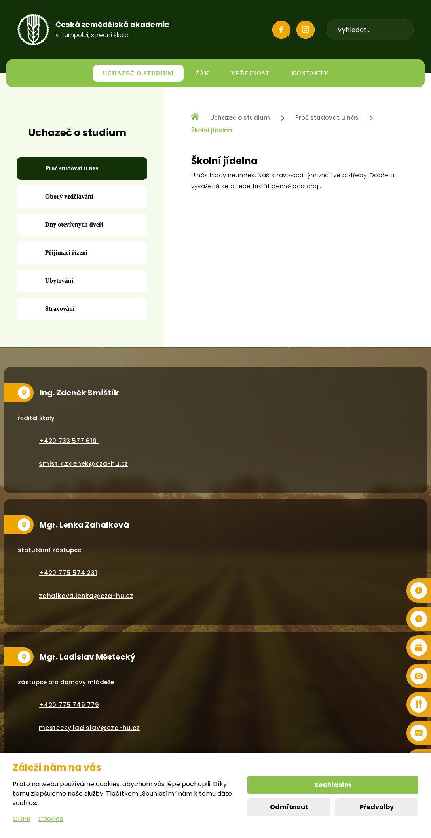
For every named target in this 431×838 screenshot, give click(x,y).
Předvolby (377, 807)
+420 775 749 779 (69, 705)
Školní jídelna (211, 130)
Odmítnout (289, 807)
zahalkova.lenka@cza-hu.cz (86, 596)
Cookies (50, 818)
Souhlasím (333, 784)
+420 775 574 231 (68, 573)
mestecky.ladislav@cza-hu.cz (89, 728)
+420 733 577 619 (69, 441)
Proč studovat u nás (327, 117)
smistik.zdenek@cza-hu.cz (83, 464)
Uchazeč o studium (240, 117)
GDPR (21, 818)
